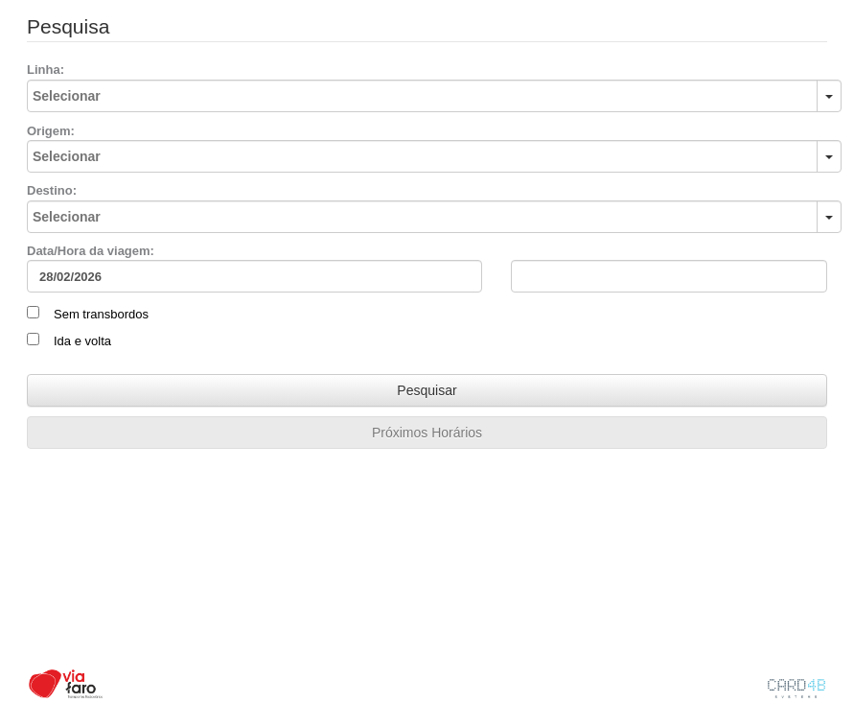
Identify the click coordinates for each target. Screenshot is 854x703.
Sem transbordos (101, 314)
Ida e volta (82, 341)
